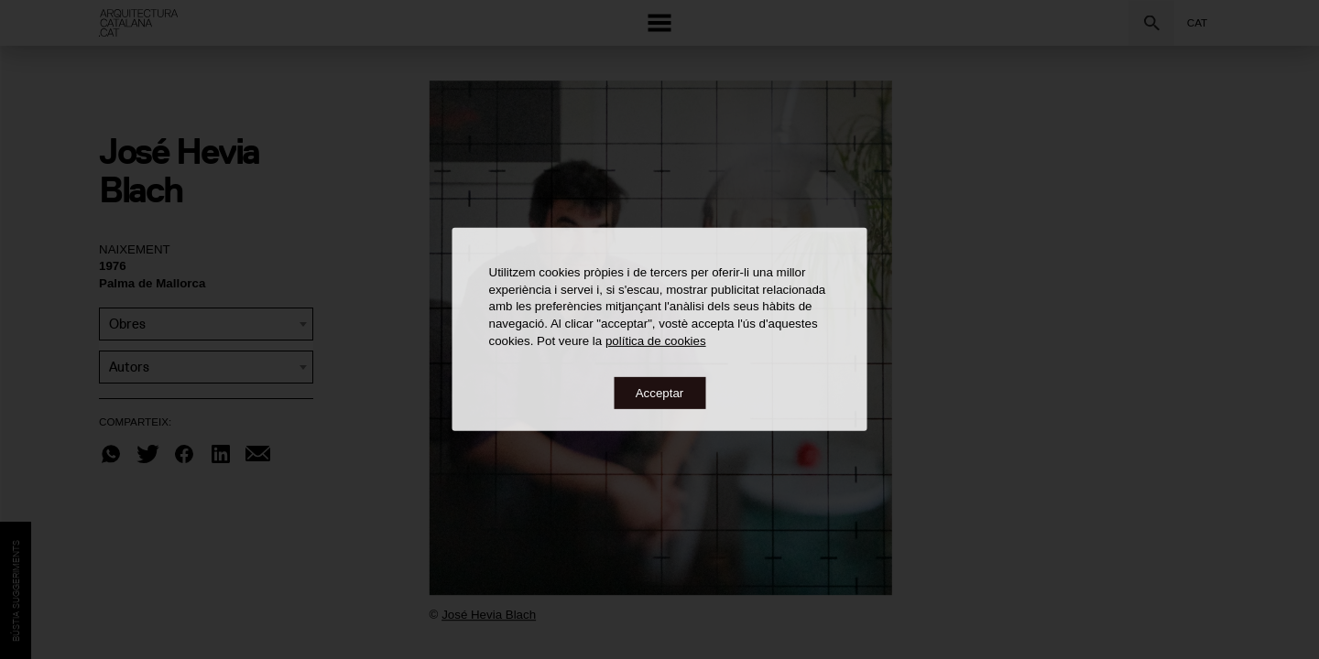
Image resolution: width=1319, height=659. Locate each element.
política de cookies (655, 340)
